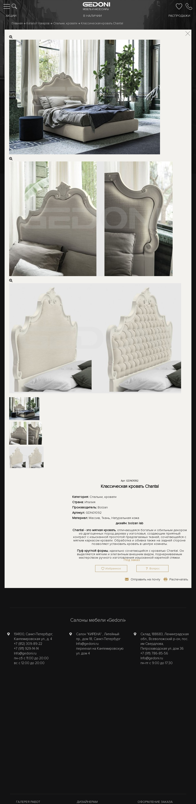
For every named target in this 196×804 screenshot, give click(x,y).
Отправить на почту (145, 579)
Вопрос (154, 568)
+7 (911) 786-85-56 (154, 653)
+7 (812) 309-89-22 (28, 644)
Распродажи (179, 16)
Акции (11, 16)
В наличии (92, 16)
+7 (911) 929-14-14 (26, 648)
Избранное (113, 568)
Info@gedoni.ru (25, 653)
